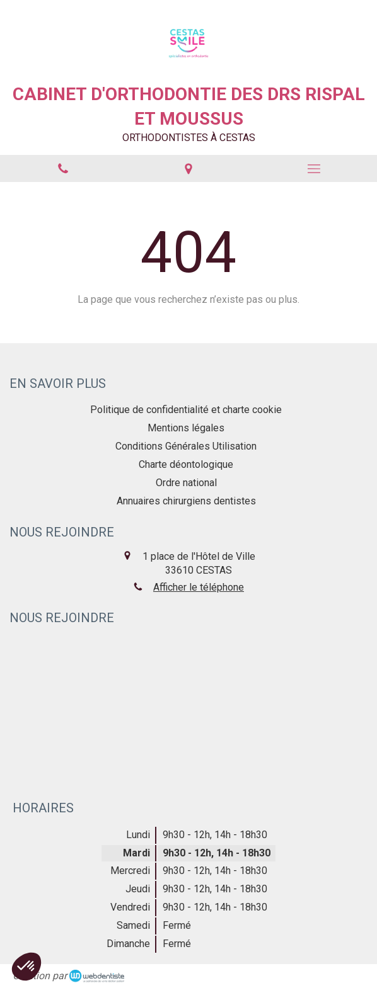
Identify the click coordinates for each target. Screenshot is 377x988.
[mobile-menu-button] (314, 168)
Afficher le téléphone (198, 587)
